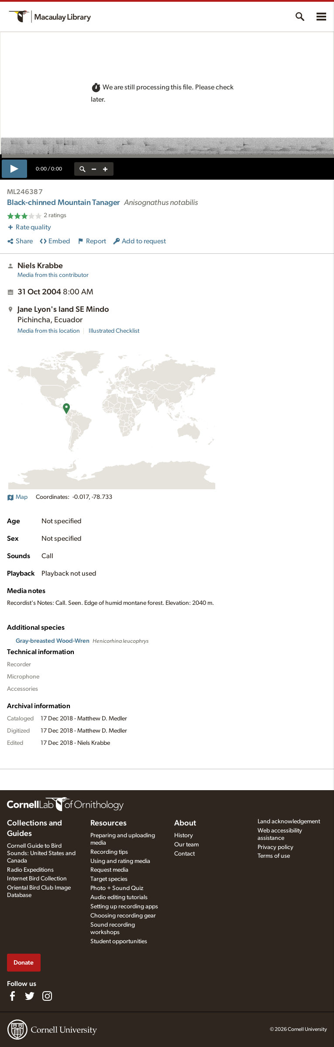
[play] (14, 169)
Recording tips (109, 852)
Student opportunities (118, 941)
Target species (108, 879)
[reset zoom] (82, 169)
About (185, 823)
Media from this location (48, 331)
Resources (108, 823)
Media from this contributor (53, 275)
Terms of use (274, 856)
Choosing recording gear (123, 916)
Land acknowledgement (289, 822)
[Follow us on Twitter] (29, 996)
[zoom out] (94, 169)
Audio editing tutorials (119, 897)
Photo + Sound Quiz (116, 888)
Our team (186, 845)
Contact (184, 854)
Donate (24, 962)
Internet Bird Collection (37, 879)
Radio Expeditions (30, 870)
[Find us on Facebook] (12, 996)
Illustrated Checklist (114, 331)
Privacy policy (275, 847)
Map (17, 497)
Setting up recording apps (124, 907)
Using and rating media (120, 861)
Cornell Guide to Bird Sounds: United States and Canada (41, 853)
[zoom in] (105, 169)
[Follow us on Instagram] (47, 996)
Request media (109, 870)
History (183, 835)
